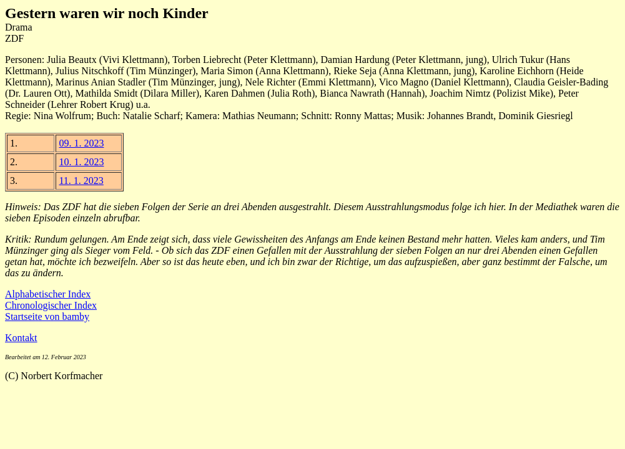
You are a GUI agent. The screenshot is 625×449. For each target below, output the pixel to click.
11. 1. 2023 (81, 180)
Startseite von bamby (47, 316)
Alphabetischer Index (48, 294)
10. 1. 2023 (81, 162)
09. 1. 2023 (81, 143)
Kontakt (21, 337)
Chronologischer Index (51, 305)
